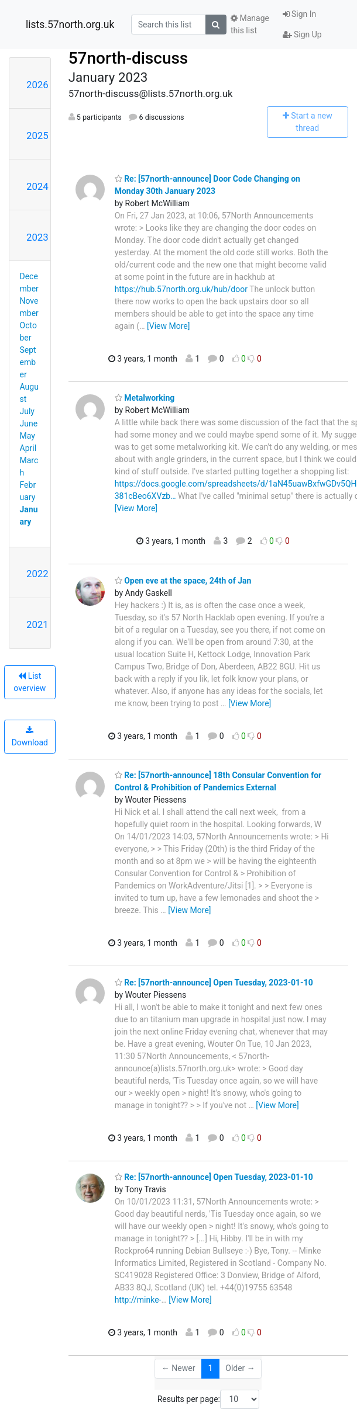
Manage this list (250, 24)
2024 (37, 186)
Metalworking (145, 397)
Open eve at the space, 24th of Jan (183, 580)
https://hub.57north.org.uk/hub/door (181, 289)
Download (30, 736)
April (28, 448)
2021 (37, 624)
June (29, 423)
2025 (37, 135)
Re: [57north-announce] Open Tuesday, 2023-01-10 (214, 982)
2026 (37, 85)
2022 (37, 573)
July (27, 411)
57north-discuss (128, 58)
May (27, 435)
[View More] (168, 326)
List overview (29, 682)
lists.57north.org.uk (70, 24)
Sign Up (302, 34)
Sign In (300, 14)
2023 (37, 237)
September (28, 362)
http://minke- (138, 1299)
